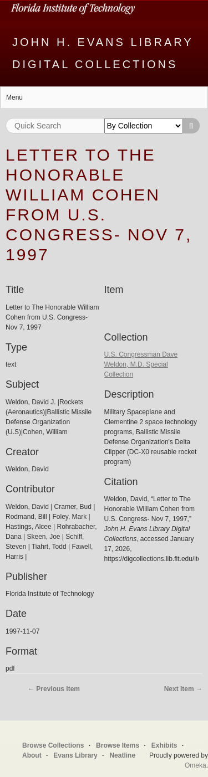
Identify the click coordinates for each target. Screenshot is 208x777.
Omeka (195, 765)
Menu (14, 97)
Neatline (122, 755)
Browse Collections (53, 745)
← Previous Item (54, 689)
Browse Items (117, 745)
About (32, 755)
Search (191, 125)
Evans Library (75, 755)
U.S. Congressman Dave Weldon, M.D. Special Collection (141, 364)
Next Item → (183, 689)
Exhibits (164, 745)
